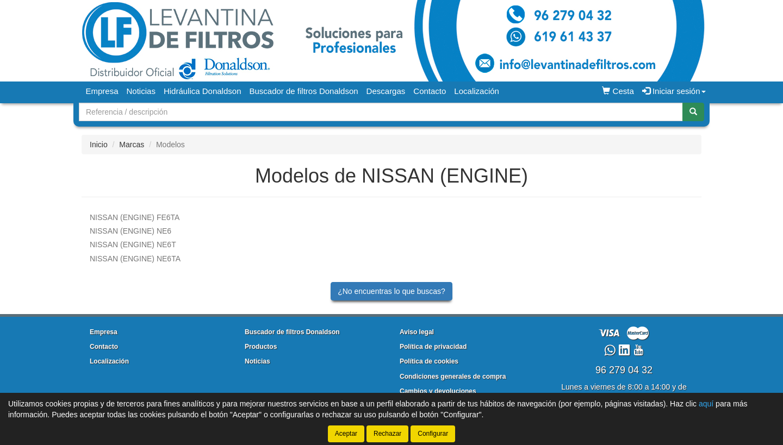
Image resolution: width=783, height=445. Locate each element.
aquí (706, 403)
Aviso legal (417, 332)
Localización (476, 91)
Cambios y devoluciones (438, 391)
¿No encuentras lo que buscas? (391, 291)
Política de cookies (429, 361)
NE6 (130, 231)
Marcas (131, 144)
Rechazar (387, 433)
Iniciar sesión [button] (674, 91)
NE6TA (135, 258)
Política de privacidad (433, 346)
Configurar (433, 433)
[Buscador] (381, 112)
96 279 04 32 (623, 370)
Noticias (141, 91)
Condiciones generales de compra (453, 376)
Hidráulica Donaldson (202, 91)
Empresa (102, 91)
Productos (261, 346)
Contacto (429, 91)
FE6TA (134, 217)
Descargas (386, 91)
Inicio (99, 144)
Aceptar (346, 433)
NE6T (133, 244)
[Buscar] (693, 112)
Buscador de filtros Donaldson (303, 91)
